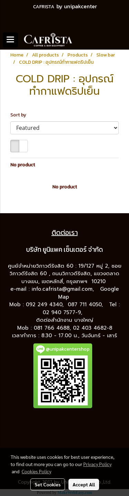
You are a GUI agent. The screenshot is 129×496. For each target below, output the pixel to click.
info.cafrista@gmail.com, (64, 289)
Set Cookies (48, 484)
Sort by (19, 114)
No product (22, 164)
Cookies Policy (36, 471)
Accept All (84, 484)
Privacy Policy (97, 464)
